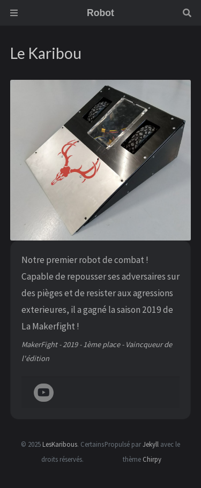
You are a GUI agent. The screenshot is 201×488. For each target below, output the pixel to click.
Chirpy (152, 459)
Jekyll (151, 444)
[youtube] (43, 393)
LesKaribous (59, 444)
